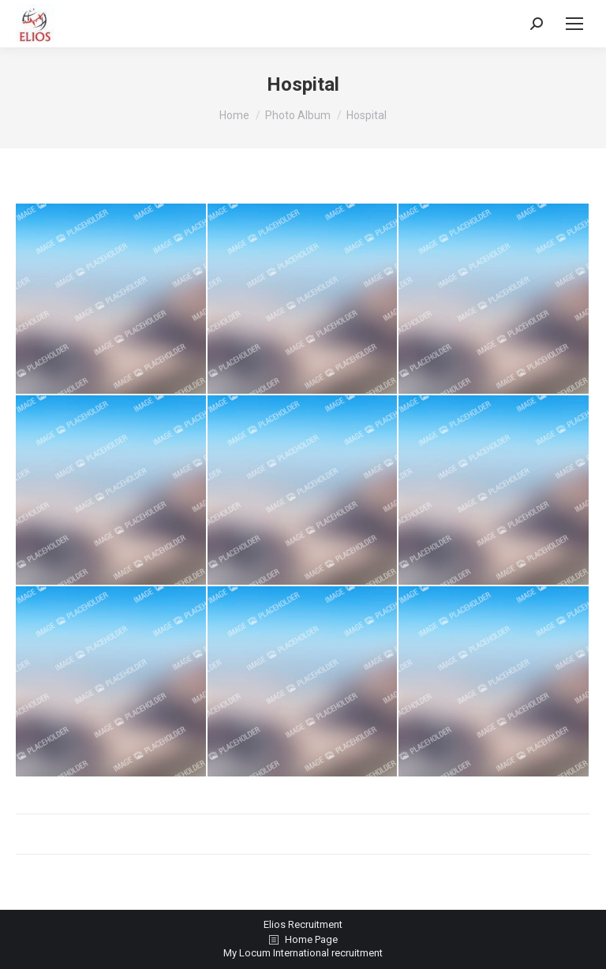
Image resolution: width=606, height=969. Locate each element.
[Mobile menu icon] (574, 23)
